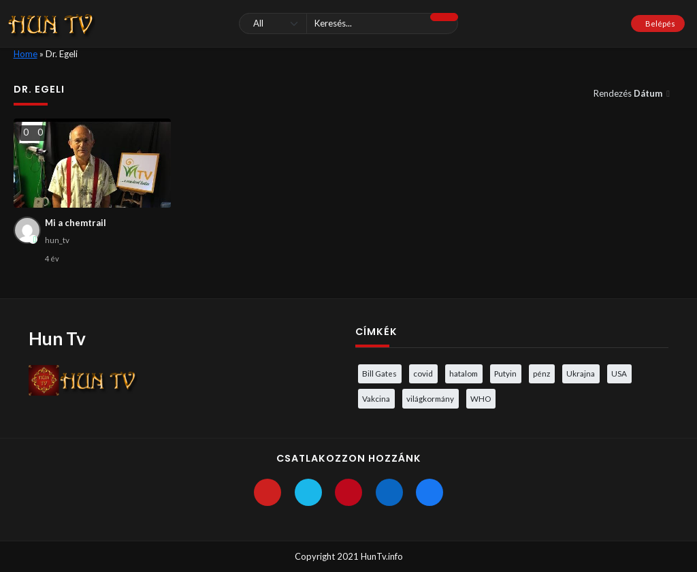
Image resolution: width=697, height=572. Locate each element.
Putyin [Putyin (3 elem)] (505, 373)
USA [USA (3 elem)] (619, 373)
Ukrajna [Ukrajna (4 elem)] (580, 373)
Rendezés (629, 93)
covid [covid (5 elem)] (423, 373)
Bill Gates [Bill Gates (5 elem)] (379, 373)
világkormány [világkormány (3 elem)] (430, 398)
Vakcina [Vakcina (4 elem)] (376, 398)
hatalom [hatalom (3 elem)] (463, 373)
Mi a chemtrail (75, 222)
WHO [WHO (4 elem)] (480, 398)
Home (25, 53)
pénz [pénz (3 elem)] (541, 373)
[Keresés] (348, 23)
